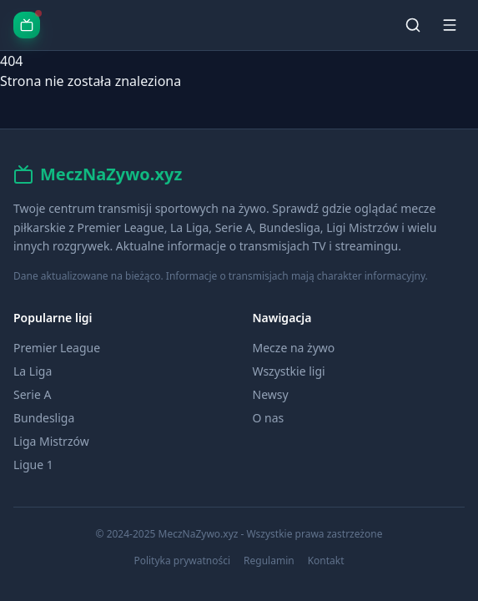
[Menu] (450, 25)
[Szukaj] (413, 25)
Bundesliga (43, 418)
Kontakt (326, 561)
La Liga (32, 371)
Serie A (32, 394)
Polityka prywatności (181, 561)
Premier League (56, 348)
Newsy (271, 394)
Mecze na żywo (294, 348)
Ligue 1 (33, 464)
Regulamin (269, 561)
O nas (268, 418)
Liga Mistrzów (51, 441)
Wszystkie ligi (289, 371)
